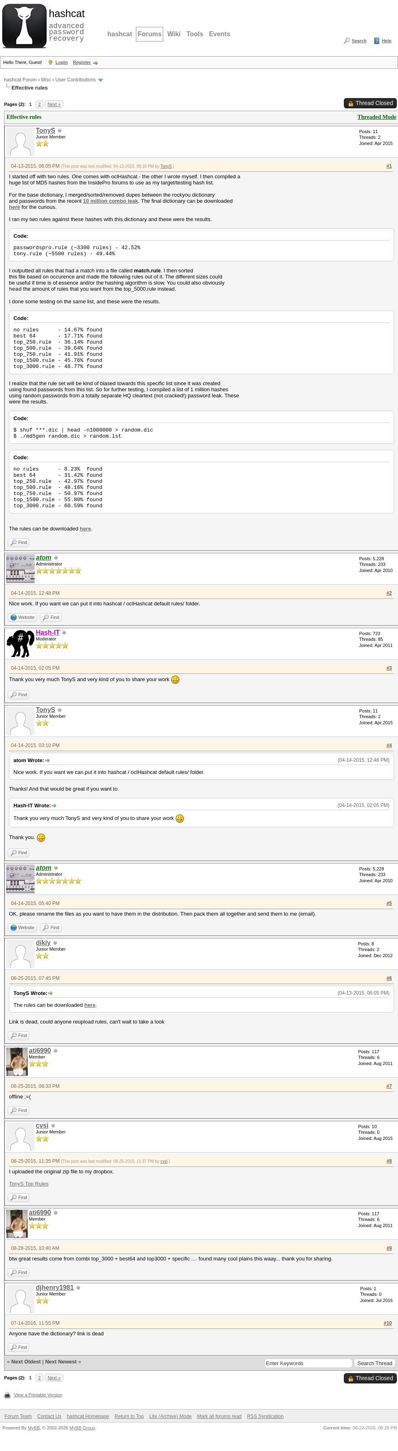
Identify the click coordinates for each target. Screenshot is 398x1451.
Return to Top (129, 1416)
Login (61, 62)
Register (82, 62)
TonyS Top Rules (28, 1184)
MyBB (33, 1427)
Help (386, 40)
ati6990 (40, 1050)
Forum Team (18, 1416)
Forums (150, 34)
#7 (389, 1086)
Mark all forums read (219, 1416)
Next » (54, 104)
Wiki (174, 34)
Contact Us (49, 1416)
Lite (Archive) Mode (170, 1416)
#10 (388, 1323)
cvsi (42, 1125)
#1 (389, 166)
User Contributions (75, 80)
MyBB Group (82, 1427)
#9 (389, 1248)
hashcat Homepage (88, 1416)
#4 (389, 745)
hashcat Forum (20, 80)
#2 (389, 593)
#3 (389, 668)
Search (359, 40)
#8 (389, 1161)
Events (219, 34)
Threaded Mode (376, 117)
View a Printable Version (38, 1394)
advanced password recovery (65, 25)
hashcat (119, 34)
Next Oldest (26, 1362)
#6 (389, 978)
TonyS (45, 130)
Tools (194, 34)
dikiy (43, 942)
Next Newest (61, 1362)
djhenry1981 (55, 1287)
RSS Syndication (265, 1416)
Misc (46, 80)
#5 (389, 903)
